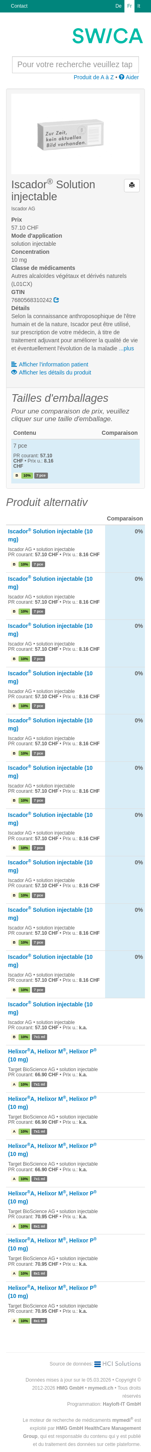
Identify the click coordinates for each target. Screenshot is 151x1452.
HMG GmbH (69, 1388)
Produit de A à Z (94, 77)
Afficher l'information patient (49, 364)
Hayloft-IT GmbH (122, 1404)
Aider (129, 77)
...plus (126, 348)
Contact (19, 6)
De (119, 6)
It (138, 6)
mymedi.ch (101, 1388)
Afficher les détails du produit (51, 372)
